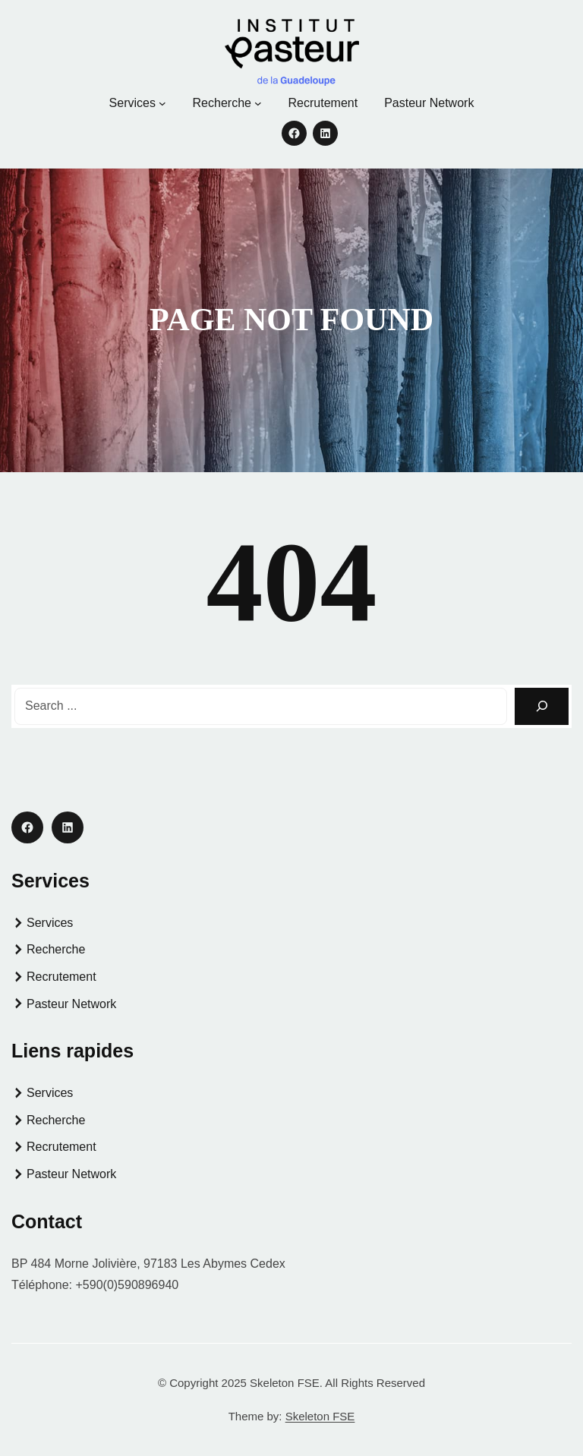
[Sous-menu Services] (162, 103)
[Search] (542, 706)
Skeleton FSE (320, 1416)
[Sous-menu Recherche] (258, 103)
